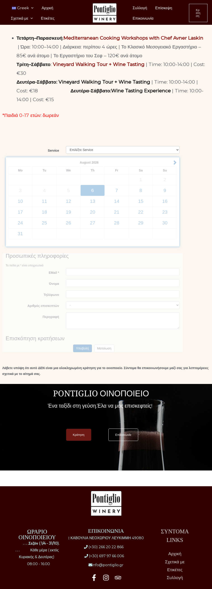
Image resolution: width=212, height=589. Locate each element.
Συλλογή (139, 9)
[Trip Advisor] (118, 577)
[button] (197, 16)
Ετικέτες (46, 23)
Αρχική (46, 9)
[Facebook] (94, 577)
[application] (30, 9)
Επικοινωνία (142, 23)
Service (53, 150)
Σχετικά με (21, 23)
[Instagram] (106, 577)
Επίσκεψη (162, 9)
